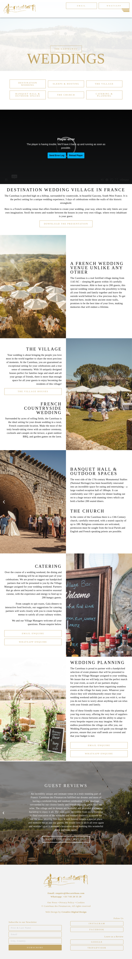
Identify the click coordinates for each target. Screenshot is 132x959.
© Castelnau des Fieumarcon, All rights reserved (66, 906)
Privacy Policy (66, 902)
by (60, 912)
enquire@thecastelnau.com (70, 893)
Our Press (52, 902)
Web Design (52, 912)
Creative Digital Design (74, 912)
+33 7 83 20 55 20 (72, 896)
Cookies (80, 902)
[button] (66, 49)
